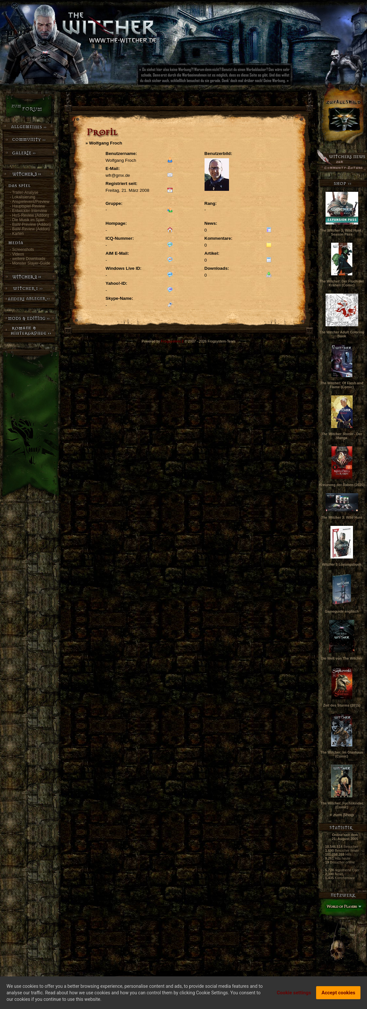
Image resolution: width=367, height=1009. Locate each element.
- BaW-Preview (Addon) (30, 224)
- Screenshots (22, 249)
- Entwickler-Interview (28, 210)
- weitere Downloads (27, 258)
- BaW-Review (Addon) (30, 229)
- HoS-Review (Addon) (29, 215)
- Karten (17, 233)
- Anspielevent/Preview (29, 201)
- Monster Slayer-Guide (30, 263)
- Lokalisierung (22, 197)
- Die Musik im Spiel (27, 220)
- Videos (17, 254)
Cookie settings (294, 993)
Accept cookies (338, 993)
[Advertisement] (236, 76)
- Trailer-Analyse (24, 192)
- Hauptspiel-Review (27, 206)
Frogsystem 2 (172, 341)
